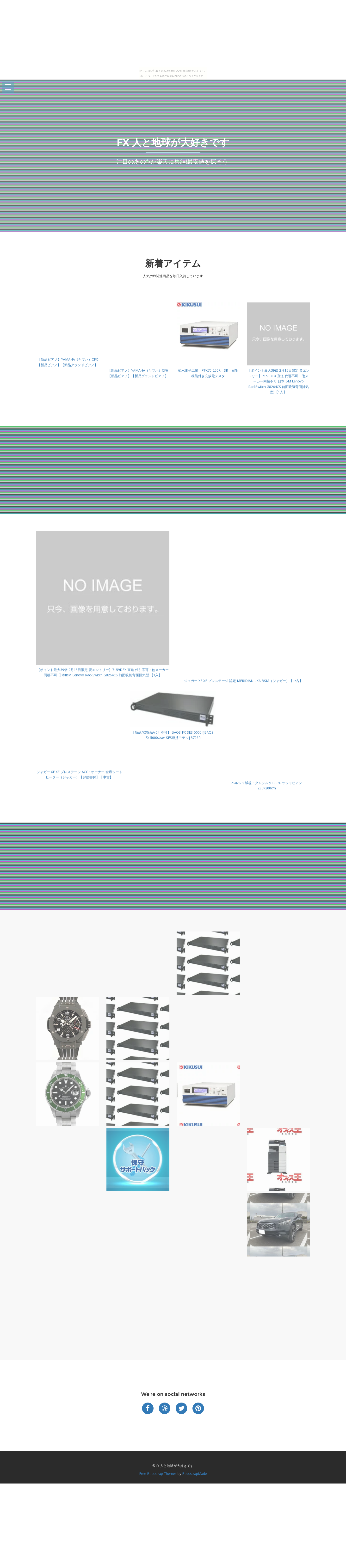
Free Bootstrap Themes (158, 1473)
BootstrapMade (194, 1473)
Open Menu (8, 87)
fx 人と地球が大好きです (173, 142)
